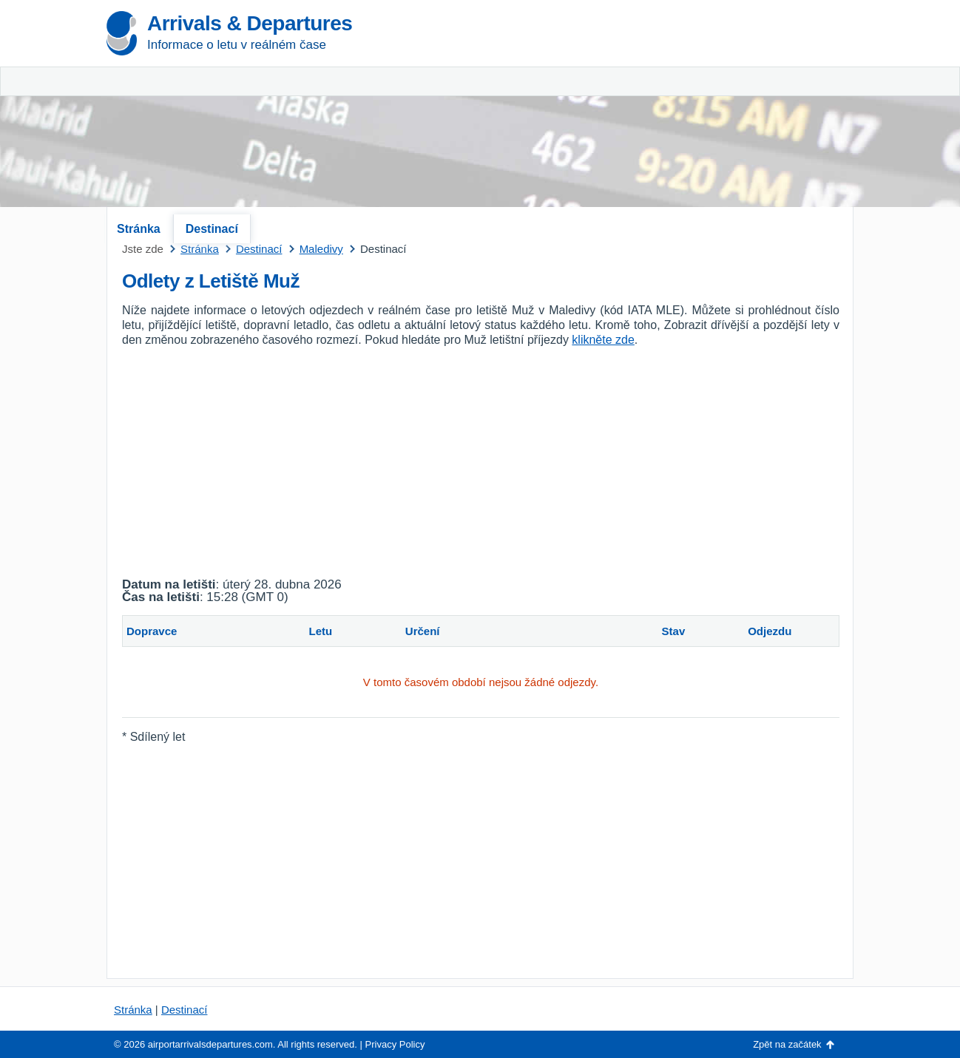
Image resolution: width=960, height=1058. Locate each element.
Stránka (138, 229)
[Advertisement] (679, 110)
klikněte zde (603, 339)
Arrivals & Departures (249, 23)
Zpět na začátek (787, 1044)
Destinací (212, 229)
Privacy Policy (395, 1044)
